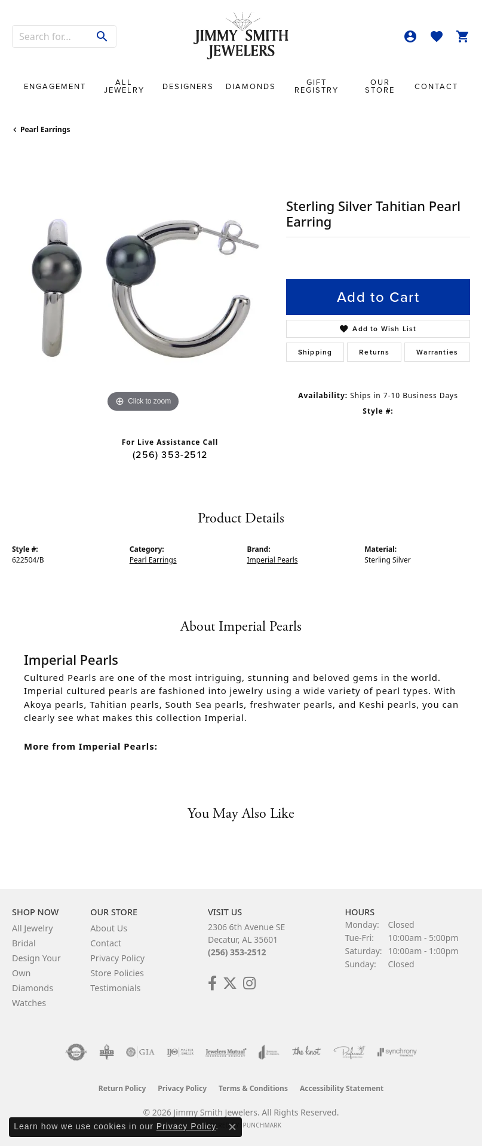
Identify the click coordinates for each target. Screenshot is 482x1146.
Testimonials (115, 988)
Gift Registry (316, 86)
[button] (410, 36)
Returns (374, 352)
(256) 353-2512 (170, 455)
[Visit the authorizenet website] (76, 1052)
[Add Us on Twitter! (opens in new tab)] (230, 983)
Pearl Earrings (45, 129)
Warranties (437, 352)
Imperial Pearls (272, 560)
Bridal (24, 943)
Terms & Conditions (253, 1088)
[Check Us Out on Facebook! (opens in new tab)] (212, 983)
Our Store (380, 86)
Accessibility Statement (341, 1088)
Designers (188, 86)
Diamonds (251, 86)
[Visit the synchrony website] (397, 1052)
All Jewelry (124, 86)
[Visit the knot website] (306, 1052)
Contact (436, 86)
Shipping (315, 352)
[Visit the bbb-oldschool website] (106, 1052)
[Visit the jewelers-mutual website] (226, 1052)
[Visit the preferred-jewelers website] (349, 1052)
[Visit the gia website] (140, 1052)
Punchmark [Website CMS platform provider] (261, 1125)
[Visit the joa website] (269, 1052)
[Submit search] (102, 36)
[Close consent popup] (232, 1126)
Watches (29, 1003)
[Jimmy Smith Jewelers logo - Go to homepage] (241, 36)
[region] (143, 284)
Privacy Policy (117, 958)
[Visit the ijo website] (180, 1052)
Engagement (55, 86)
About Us (108, 928)
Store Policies (117, 973)
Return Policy (122, 1088)
